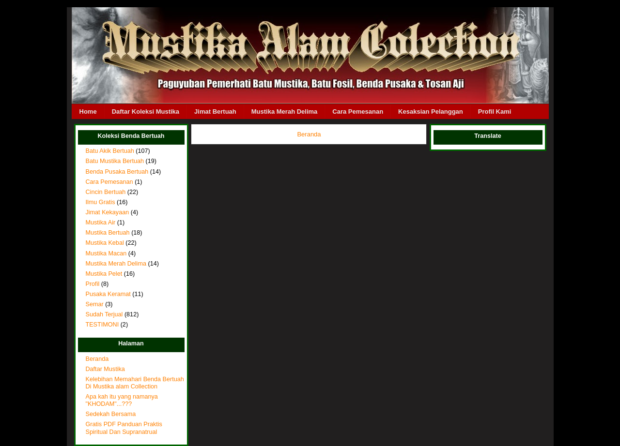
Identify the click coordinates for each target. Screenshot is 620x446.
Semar (95, 304)
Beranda (97, 359)
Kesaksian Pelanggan (430, 111)
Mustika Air (101, 222)
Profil (93, 284)
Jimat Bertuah (215, 111)
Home (88, 111)
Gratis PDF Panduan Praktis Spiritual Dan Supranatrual (124, 428)
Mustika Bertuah (108, 232)
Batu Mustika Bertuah (115, 161)
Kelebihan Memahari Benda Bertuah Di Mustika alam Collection (135, 383)
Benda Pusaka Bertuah (117, 171)
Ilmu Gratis (100, 202)
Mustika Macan (106, 253)
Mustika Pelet (104, 273)
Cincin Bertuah (106, 192)
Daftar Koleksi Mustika (145, 111)
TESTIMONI (102, 324)
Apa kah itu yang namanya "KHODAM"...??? (122, 400)
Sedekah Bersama (111, 414)
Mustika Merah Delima (284, 111)
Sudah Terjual (104, 314)
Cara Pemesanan (357, 111)
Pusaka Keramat (108, 294)
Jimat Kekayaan (107, 212)
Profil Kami (495, 111)
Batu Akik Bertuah (110, 151)
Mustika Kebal (105, 242)
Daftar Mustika (105, 369)
